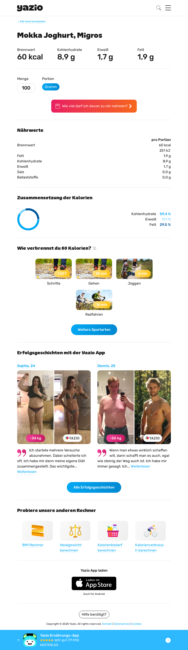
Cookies (137, 623)
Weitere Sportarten (94, 329)
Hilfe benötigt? (94, 614)
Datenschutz (122, 623)
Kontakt (107, 623)
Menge (23, 79)
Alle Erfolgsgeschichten (94, 487)
